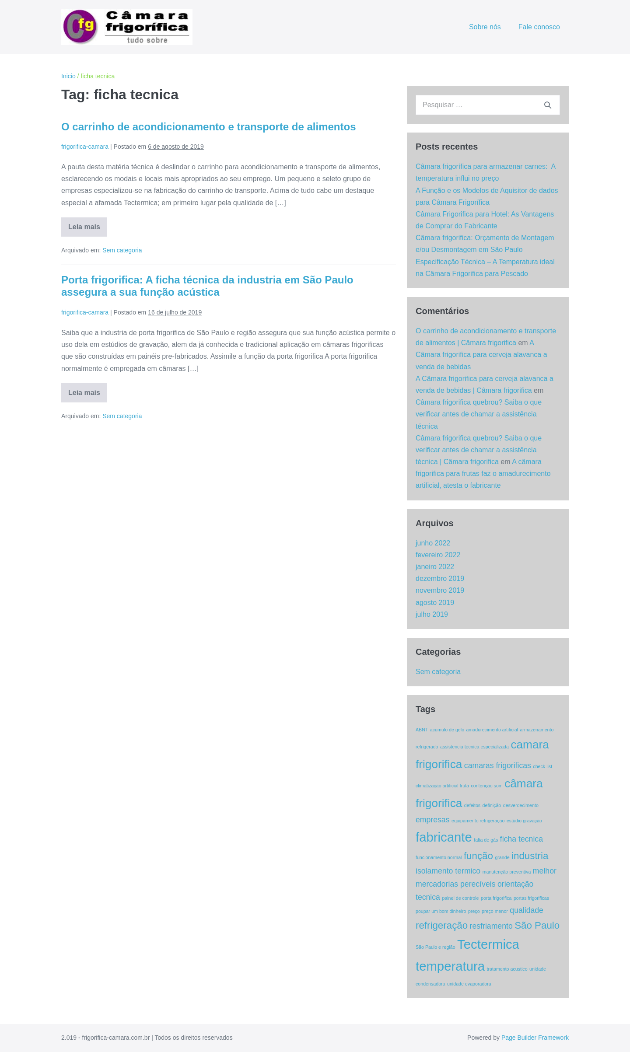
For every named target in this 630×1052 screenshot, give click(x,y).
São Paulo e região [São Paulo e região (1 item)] (435, 947)
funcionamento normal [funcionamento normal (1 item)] (439, 857)
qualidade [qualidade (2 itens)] (526, 910)
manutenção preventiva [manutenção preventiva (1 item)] (507, 871)
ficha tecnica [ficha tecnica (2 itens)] (521, 839)
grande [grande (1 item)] (502, 857)
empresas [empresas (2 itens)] (433, 819)
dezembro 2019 (440, 578)
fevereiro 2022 (438, 555)
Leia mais (87, 230)
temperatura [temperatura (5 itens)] (450, 966)
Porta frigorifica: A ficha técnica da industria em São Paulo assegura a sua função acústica (207, 286)
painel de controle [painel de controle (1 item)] (460, 898)
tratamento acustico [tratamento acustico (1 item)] (507, 969)
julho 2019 (432, 614)
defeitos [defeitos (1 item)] (472, 805)
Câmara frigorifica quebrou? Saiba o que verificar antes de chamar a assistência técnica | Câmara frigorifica (479, 449)
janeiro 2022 (435, 566)
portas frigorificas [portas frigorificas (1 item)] (531, 898)
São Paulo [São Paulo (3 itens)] (537, 925)
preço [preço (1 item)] (474, 911)
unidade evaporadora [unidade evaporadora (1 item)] (469, 983)
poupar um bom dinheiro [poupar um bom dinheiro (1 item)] (441, 911)
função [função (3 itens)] (478, 855)
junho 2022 (433, 543)
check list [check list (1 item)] (542, 766)
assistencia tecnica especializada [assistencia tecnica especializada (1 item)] (474, 746)
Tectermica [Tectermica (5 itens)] (488, 944)
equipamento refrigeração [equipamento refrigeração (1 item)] (478, 820)
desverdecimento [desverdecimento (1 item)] (521, 805)
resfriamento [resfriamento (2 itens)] (491, 926)
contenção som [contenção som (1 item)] (486, 785)
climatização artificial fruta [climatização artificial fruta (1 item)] (442, 785)
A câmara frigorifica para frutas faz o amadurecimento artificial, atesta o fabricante (483, 473)
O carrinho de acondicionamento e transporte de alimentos (208, 127)
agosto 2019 (435, 602)
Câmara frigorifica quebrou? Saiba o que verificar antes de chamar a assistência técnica (479, 414)
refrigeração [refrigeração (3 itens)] (442, 925)
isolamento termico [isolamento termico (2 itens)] (448, 871)
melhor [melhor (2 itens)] (544, 871)
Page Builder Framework (535, 1037)
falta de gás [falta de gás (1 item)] (486, 839)
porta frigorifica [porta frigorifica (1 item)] (496, 898)
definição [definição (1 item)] (492, 805)
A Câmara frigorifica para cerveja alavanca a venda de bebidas (481, 354)
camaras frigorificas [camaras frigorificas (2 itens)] (497, 765)
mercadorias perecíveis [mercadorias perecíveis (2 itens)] (456, 884)
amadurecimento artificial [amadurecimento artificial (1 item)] (492, 729)
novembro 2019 (440, 590)
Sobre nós (485, 27)
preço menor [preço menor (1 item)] (495, 911)
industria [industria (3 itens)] (529, 855)
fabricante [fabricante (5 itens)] (444, 837)
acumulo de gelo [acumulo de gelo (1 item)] (447, 729)
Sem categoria (122, 250)
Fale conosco (539, 27)
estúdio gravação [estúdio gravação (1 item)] (524, 820)
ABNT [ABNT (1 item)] (422, 729)
